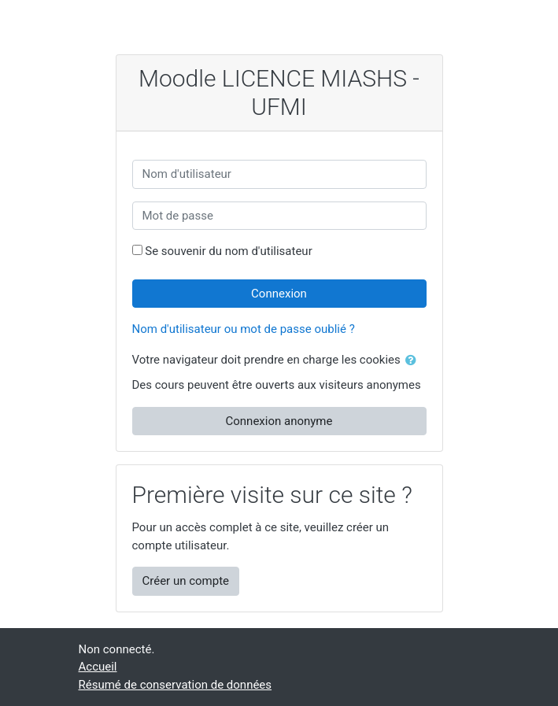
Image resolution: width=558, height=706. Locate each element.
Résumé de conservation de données (175, 685)
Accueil (98, 667)
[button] (414, 361)
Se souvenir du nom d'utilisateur (228, 251)
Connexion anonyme (279, 421)
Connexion (279, 293)
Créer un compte (186, 581)
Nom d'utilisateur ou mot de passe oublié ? (243, 329)
